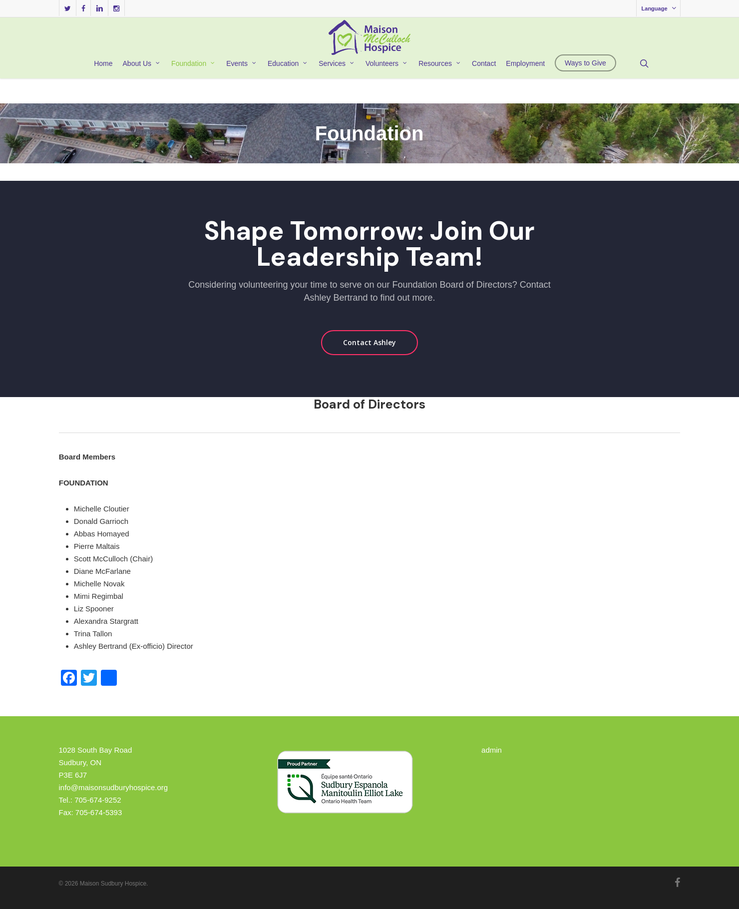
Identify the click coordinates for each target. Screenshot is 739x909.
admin (491, 750)
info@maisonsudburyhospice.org (113, 787)
